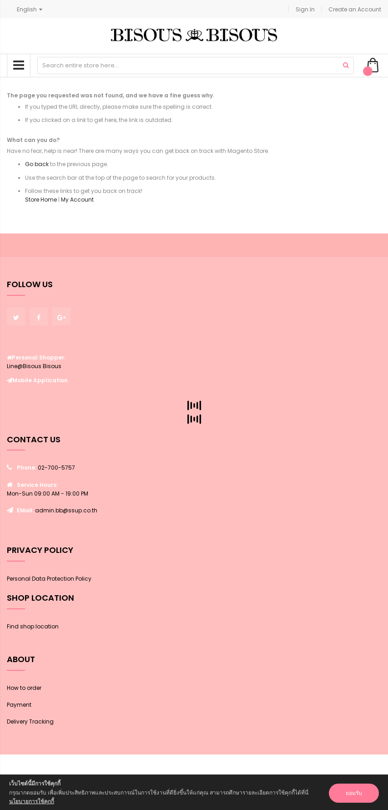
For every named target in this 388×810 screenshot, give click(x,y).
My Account (77, 199)
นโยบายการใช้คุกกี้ (31, 801)
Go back (37, 164)
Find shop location (33, 626)
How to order (24, 688)
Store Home (41, 199)
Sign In (305, 9)
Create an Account (354, 9)
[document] (194, 792)
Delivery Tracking (30, 721)
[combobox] (195, 65)
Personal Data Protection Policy (49, 578)
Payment (19, 705)
